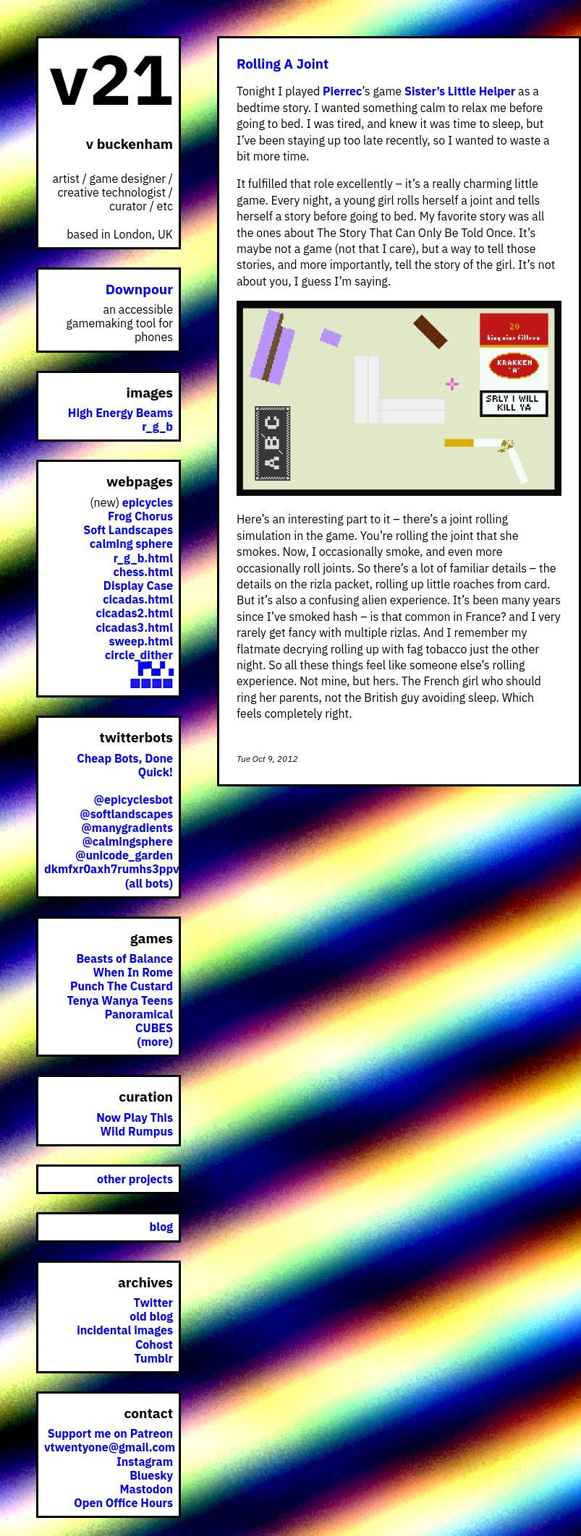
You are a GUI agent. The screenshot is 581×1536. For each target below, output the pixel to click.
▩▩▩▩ (151, 682)
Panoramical (139, 1014)
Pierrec (342, 91)
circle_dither (139, 655)
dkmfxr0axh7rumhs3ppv (111, 869)
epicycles (147, 502)
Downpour (139, 289)
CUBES (154, 1028)
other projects (135, 1179)
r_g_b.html (143, 558)
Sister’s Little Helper (459, 91)
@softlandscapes (126, 814)
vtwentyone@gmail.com (109, 1447)
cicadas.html (138, 599)
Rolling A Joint (282, 63)
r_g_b (157, 426)
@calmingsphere (127, 841)
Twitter (153, 1302)
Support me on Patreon (110, 1433)
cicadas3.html (135, 627)
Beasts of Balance (124, 958)
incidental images (125, 1330)
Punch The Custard (121, 986)
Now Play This (134, 1117)
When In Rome (133, 972)
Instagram (144, 1461)
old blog (151, 1316)
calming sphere (131, 543)
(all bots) (149, 883)
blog (161, 1226)
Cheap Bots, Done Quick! (125, 765)
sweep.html (141, 641)
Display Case (138, 585)
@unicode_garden (124, 855)
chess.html (143, 572)
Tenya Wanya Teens (120, 1000)
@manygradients (127, 827)
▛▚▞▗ (155, 668)
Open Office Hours (123, 1503)
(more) (155, 1041)
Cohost (154, 1344)
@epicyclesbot (133, 799)
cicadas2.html (135, 613)
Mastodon (146, 1489)
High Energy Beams (120, 413)
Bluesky (151, 1475)
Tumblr (153, 1358)
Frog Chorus (140, 516)
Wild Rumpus (137, 1131)
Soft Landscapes (128, 530)
